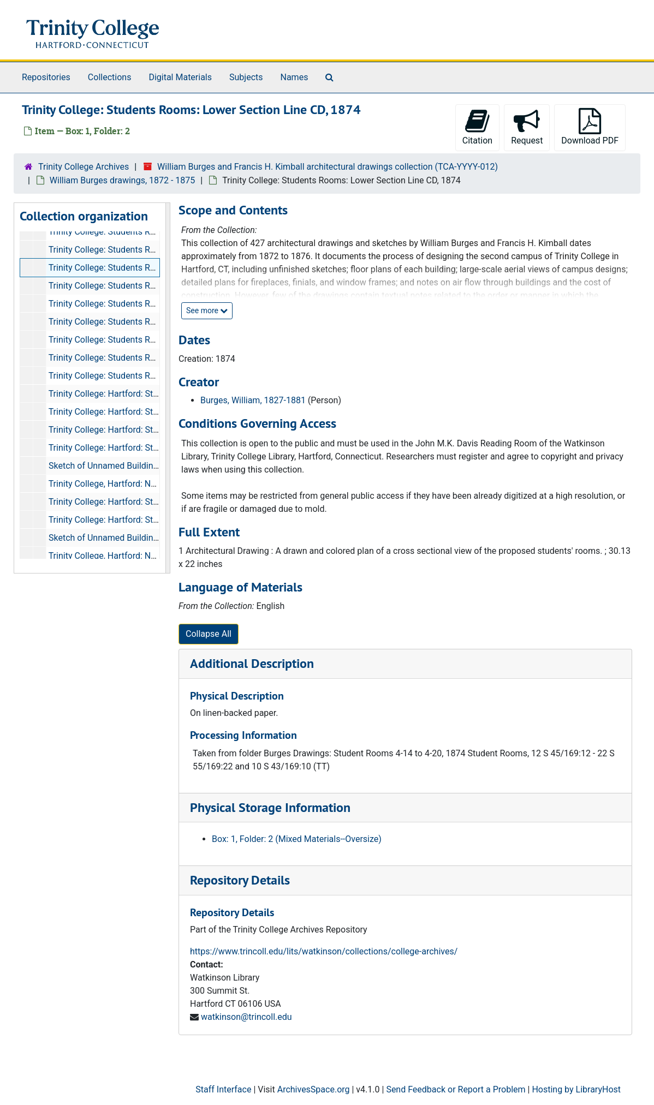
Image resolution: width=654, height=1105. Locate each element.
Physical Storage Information (270, 807)
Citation (477, 127)
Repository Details (240, 879)
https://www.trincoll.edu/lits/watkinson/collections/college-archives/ (323, 951)
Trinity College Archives (83, 167)
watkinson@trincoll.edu (246, 1017)
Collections (110, 77)
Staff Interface (223, 1089)
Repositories (46, 77)
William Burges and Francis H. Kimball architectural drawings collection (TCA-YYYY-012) (327, 167)
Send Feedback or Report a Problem (455, 1089)
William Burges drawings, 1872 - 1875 (122, 180)
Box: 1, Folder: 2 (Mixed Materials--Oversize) (297, 839)
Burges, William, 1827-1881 (253, 400)
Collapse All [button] (208, 634)
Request (527, 127)
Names (294, 77)
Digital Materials (180, 77)
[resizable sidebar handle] (167, 388)
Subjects (246, 77)
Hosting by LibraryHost (576, 1089)
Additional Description (252, 663)
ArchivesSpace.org (313, 1089)
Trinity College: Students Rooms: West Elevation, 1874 (153, 340)
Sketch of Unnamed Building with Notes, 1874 (137, 466)
